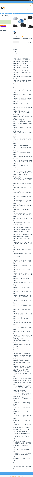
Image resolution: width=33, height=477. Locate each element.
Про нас (10, 13)
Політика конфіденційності (20, 476)
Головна (2, 13)
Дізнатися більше (22, 1)
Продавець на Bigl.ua (16, 475)
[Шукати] (26, 9)
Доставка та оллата (18, 13)
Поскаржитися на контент (14, 476)
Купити (3, 25)
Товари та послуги (6, 13)
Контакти (13, 13)
